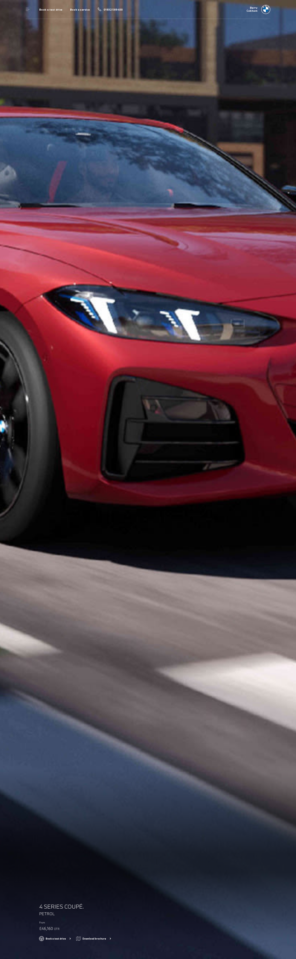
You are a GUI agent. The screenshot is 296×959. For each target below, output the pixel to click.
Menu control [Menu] (27, 9)
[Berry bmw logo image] (258, 9)
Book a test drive (50, 9)
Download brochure (94, 938)
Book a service (80, 9)
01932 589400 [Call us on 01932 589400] (113, 9)
